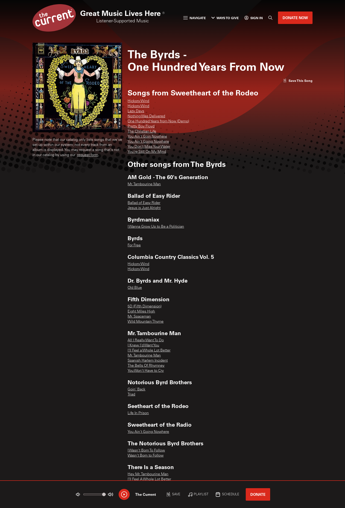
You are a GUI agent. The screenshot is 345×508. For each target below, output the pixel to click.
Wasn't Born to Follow (146, 456)
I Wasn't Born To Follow (146, 450)
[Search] (270, 18)
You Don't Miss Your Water (149, 147)
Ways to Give (225, 18)
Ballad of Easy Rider (144, 203)
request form (87, 155)
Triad (131, 394)
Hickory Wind (138, 101)
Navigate (194, 18)
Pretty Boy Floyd (141, 126)
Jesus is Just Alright (144, 208)
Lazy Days (136, 111)
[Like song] (298, 80)
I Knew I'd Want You (143, 345)
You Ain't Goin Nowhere (147, 137)
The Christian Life (142, 131)
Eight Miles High (141, 311)
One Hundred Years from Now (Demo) (158, 121)
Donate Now (295, 17)
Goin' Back (136, 389)
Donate (258, 494)
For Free (134, 245)
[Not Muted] (78, 494)
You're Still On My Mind (147, 152)
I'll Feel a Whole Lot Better (149, 350)
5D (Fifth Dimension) (144, 306)
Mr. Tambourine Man (144, 184)
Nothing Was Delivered (146, 116)
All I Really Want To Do (146, 340)
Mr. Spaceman (139, 317)
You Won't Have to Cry (146, 371)
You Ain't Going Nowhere (148, 142)
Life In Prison (138, 413)
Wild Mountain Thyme (146, 322)
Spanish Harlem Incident (148, 361)
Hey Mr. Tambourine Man (148, 474)
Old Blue (135, 288)
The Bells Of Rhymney (146, 366)
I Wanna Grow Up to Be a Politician (156, 227)
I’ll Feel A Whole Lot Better (149, 479)
